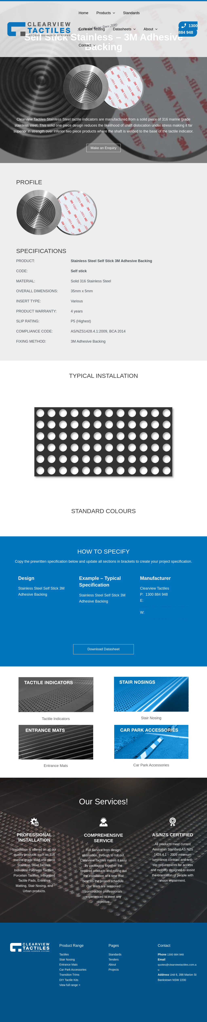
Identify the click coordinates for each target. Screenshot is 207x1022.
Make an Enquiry (103, 148)
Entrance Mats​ (56, 765)
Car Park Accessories (151, 765)
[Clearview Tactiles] (39, 29)
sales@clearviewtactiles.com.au (166, 607)
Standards (129, 13)
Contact (86, 45)
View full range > (69, 985)
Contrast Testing (91, 29)
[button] (112, 13)
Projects (114, 969)
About (148, 29)
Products (104, 13)
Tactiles (64, 954)
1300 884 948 (187, 29)
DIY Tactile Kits (68, 980)
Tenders (114, 959)
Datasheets (123, 29)
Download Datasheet (103, 649)
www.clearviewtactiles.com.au (164, 618)
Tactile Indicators (56, 719)
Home (83, 13)
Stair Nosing (151, 718)
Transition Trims (69, 974)
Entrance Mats (68, 964)
